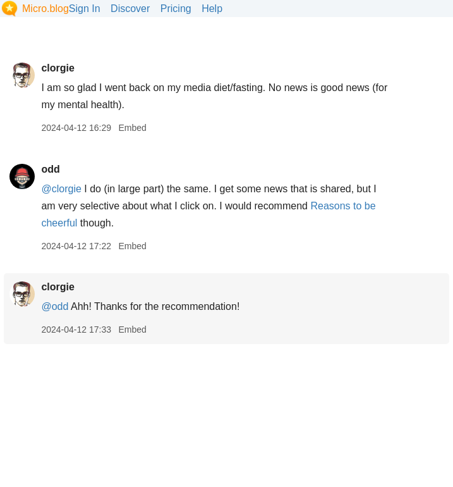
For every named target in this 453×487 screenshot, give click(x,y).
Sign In (84, 8)
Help (212, 8)
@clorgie (61, 188)
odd (50, 169)
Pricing (175, 8)
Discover (130, 8)
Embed (132, 128)
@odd (54, 306)
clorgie (57, 68)
